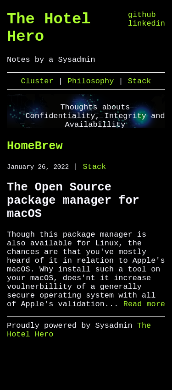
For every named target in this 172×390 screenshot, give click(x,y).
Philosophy (92, 91)
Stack (139, 91)
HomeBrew (35, 158)
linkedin (146, 26)
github (142, 16)
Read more (144, 341)
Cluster (39, 91)
